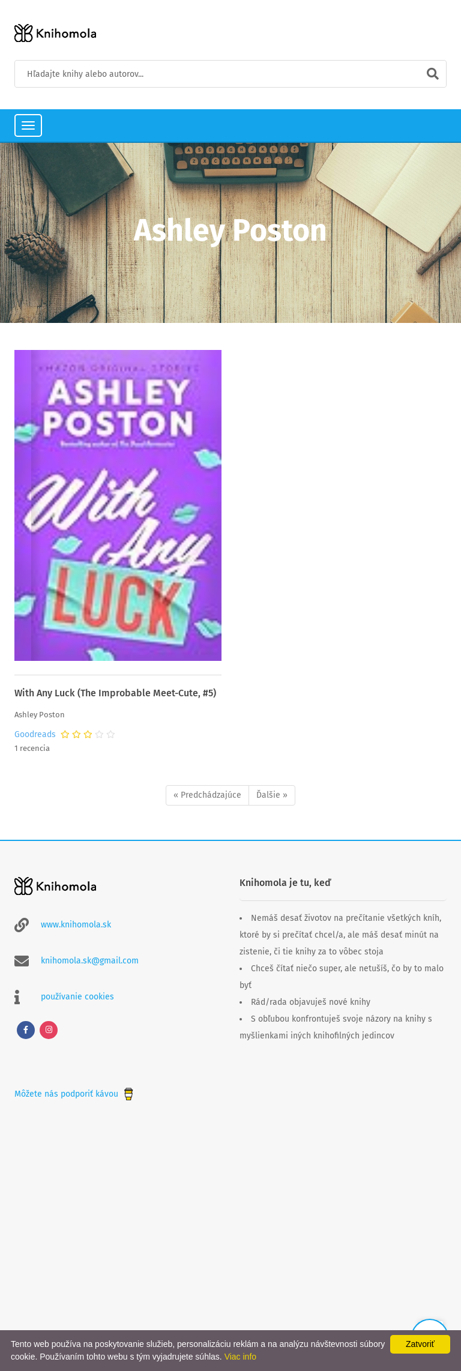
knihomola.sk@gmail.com (90, 961)
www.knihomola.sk (76, 925)
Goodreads (35, 735)
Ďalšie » (272, 795)
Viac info (240, 1356)
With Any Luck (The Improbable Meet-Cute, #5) (115, 693)
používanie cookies (77, 997)
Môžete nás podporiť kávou (75, 1094)
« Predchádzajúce (207, 795)
